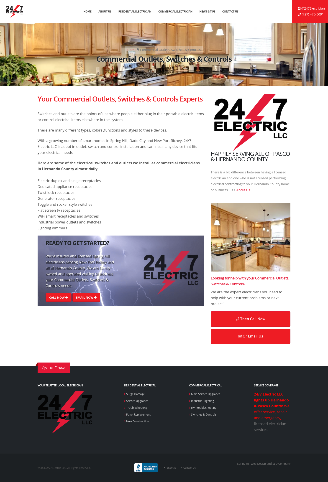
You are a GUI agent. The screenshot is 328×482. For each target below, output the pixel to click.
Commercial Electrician (175, 11)
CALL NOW (58, 297)
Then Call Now (251, 318)
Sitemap (171, 467)
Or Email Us (250, 336)
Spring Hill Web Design (250, 464)
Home (88, 11)
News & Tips (207, 11)
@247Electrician (311, 8)
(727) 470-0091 (311, 14)
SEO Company (281, 464)
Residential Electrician (134, 11)
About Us (104, 11)
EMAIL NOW (86, 297)
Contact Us (230, 11)
